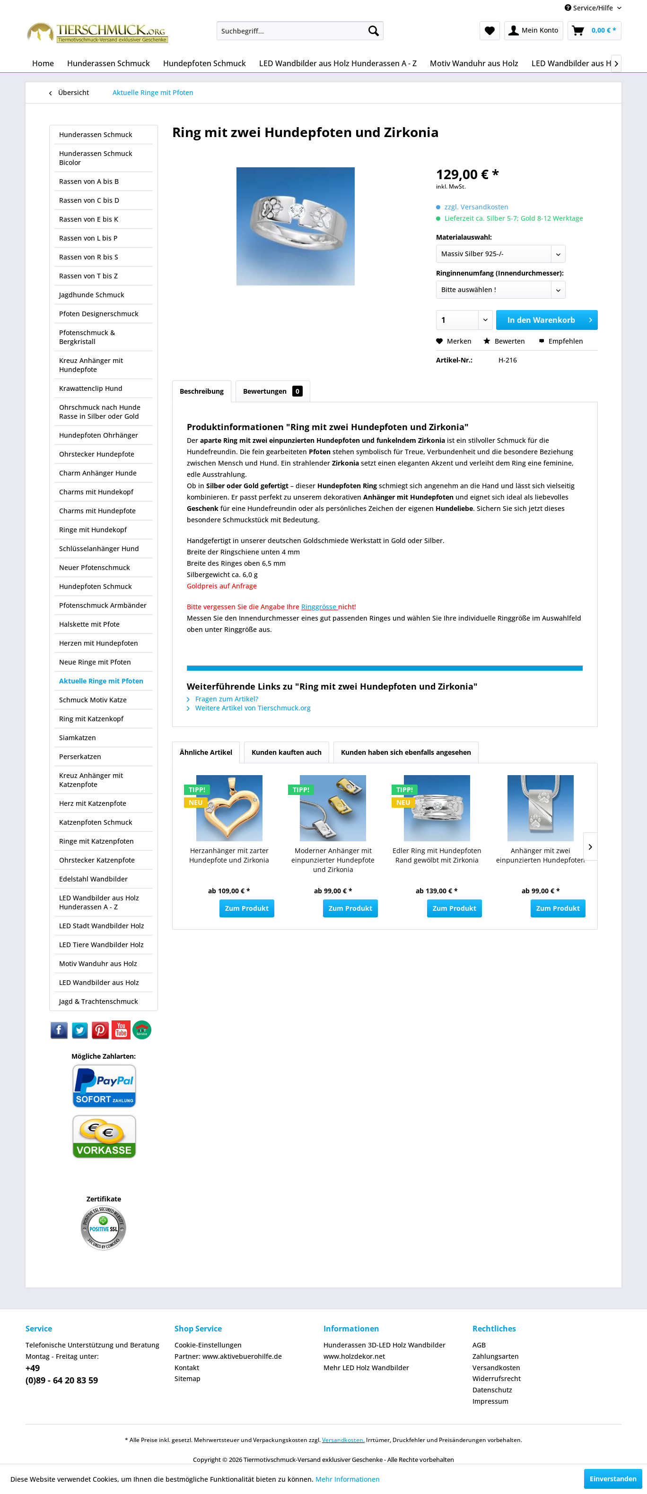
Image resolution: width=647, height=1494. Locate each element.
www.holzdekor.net (354, 1356)
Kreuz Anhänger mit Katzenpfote (91, 780)
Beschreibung (202, 391)
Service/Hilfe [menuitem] (590, 7)
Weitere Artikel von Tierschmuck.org (249, 707)
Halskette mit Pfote (89, 624)
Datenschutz (492, 1389)
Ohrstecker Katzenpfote (97, 859)
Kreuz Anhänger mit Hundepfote (91, 365)
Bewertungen (273, 391)
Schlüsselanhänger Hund (99, 548)
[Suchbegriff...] (300, 30)
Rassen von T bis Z (88, 275)
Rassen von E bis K (88, 219)
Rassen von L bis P (88, 237)
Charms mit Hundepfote (97, 510)
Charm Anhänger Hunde (98, 472)
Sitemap (188, 1378)
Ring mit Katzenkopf (91, 718)
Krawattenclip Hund (90, 388)
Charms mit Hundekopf (96, 491)
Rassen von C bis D (89, 200)
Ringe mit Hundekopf (93, 529)
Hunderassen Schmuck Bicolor (95, 158)
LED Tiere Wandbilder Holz (101, 944)
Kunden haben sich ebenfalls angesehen (406, 752)
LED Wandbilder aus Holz (99, 982)
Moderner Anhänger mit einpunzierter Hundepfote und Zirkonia (333, 860)
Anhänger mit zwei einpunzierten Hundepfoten (540, 855)
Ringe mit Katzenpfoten (96, 841)
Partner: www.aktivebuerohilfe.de (228, 1356)
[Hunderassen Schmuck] (109, 63)
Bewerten (505, 341)
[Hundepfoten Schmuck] (205, 63)
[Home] (43, 63)
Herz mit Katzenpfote (92, 803)
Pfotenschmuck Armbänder (103, 605)
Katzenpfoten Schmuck (95, 822)
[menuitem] (300, 30)
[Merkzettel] (490, 30)
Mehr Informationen (347, 1479)
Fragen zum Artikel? (222, 698)
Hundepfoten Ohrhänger (98, 435)
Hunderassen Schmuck (95, 134)
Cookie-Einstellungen (208, 1344)
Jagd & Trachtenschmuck (98, 1001)
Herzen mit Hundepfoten (98, 643)
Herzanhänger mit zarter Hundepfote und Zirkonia (229, 855)
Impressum (490, 1401)
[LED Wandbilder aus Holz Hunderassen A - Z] (338, 63)
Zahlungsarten (495, 1356)
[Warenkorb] (594, 30)
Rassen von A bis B (89, 181)
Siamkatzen (77, 737)
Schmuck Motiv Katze (93, 699)
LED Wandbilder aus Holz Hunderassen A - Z (99, 902)
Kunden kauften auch (287, 752)
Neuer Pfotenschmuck (94, 567)
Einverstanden (613, 1478)
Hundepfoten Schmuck (95, 586)
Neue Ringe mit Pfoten (95, 661)
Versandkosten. (343, 1440)
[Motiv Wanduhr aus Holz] (474, 63)
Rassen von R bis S (88, 256)
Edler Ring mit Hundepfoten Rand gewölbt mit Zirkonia (437, 855)
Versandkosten (496, 1367)
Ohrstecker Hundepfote (96, 453)
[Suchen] (374, 30)
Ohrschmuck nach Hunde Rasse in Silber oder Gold (99, 412)
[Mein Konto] (533, 30)
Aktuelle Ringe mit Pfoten (101, 680)
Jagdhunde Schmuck (91, 294)
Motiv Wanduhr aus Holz (98, 963)
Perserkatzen (80, 756)
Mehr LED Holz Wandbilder (366, 1367)
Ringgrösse (319, 606)
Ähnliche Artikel (206, 752)
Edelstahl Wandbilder (93, 878)
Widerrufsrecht (496, 1378)
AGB (479, 1344)
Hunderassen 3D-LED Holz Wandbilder (385, 1344)
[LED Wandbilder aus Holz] (577, 63)
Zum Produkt (247, 908)
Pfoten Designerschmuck (99, 313)
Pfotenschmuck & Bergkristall (87, 337)
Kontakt (187, 1367)
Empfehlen (561, 341)
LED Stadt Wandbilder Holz (101, 925)
